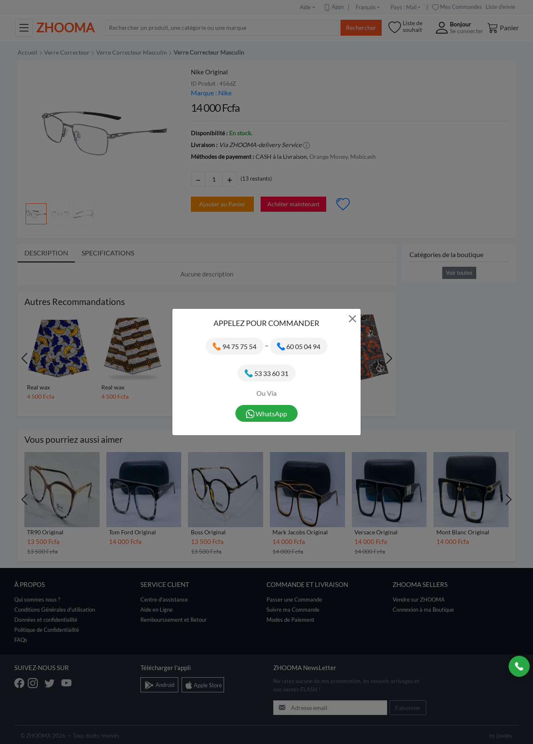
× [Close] (352, 318)
